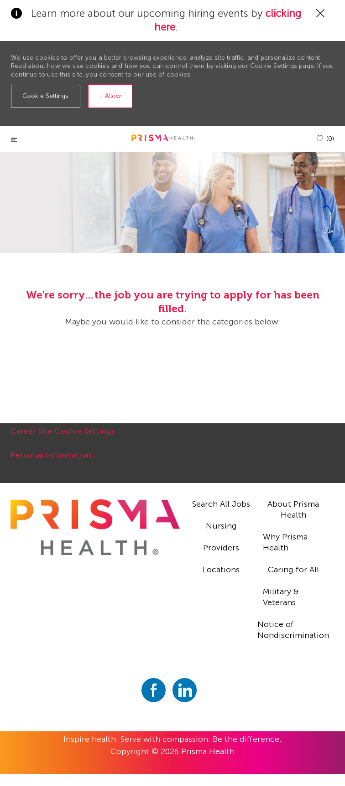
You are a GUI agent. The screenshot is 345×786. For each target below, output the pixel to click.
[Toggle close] (14, 140)
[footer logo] (95, 527)
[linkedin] (184, 690)
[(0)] (325, 139)
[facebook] (153, 690)
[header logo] (163, 138)
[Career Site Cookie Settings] (62, 436)
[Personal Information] (50, 460)
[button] (45, 96)
